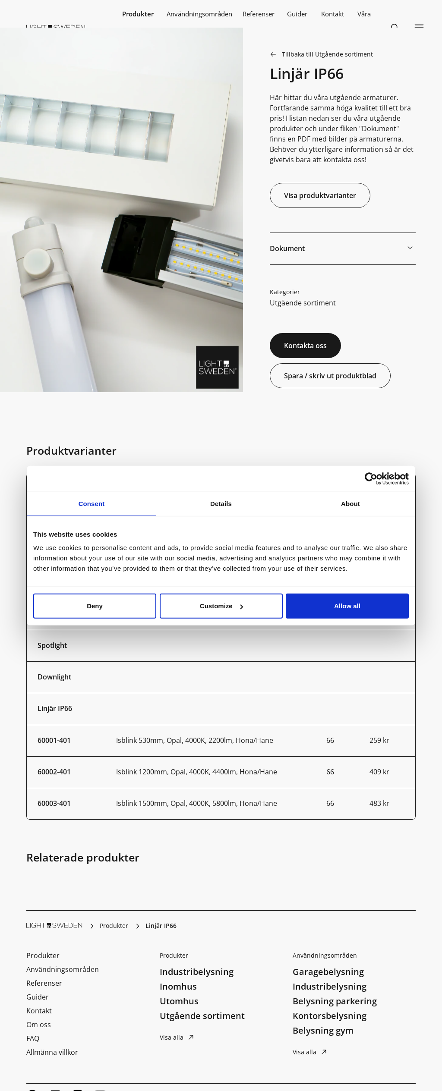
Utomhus (179, 1001)
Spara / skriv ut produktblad (330, 375)
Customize (221, 606)
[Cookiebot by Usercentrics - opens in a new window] (371, 478)
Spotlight (52, 645)
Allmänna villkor (52, 1052)
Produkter (138, 13)
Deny (95, 606)
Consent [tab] (92, 503)
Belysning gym (323, 1030)
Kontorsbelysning (329, 1016)
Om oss (38, 1024)
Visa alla (171, 1037)
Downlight (54, 677)
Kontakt (332, 13)
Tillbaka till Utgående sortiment (327, 54)
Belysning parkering (335, 1001)
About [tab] (350, 503)
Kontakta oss (305, 345)
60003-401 (54, 803)
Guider (297, 13)
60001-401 (54, 740)
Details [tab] (221, 503)
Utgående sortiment (303, 303)
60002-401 (54, 772)
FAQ (32, 1038)
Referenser (259, 13)
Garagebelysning (328, 972)
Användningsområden (199, 13)
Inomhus (178, 986)
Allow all (347, 606)
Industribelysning (197, 972)
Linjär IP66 (55, 708)
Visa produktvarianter (320, 195)
